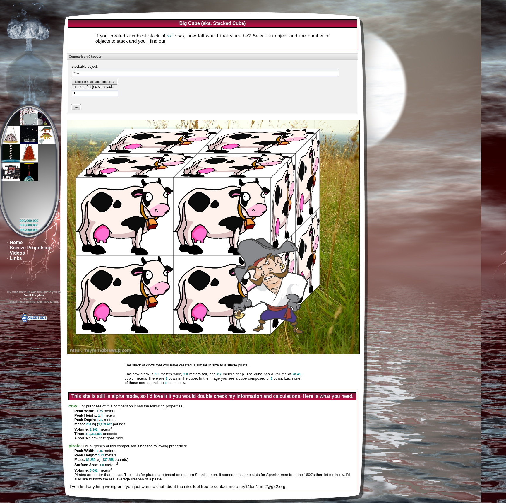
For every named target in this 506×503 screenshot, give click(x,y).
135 (100, 420)
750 (88, 424)
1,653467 (105, 424)
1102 (93, 429)
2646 (296, 374)
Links (16, 258)
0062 (93, 470)
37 (169, 36)
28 (185, 374)
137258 (108, 459)
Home (16, 242)
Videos (17, 252)
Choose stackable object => (95, 81)
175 (100, 411)
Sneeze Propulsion (31, 247)
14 (100, 415)
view (76, 107)
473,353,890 (93, 434)
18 (102, 465)
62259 (90, 459)
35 (157, 374)
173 (101, 455)
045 (100, 451)
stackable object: (85, 66)
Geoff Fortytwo (34, 295)
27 (219, 374)
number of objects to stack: (93, 87)
